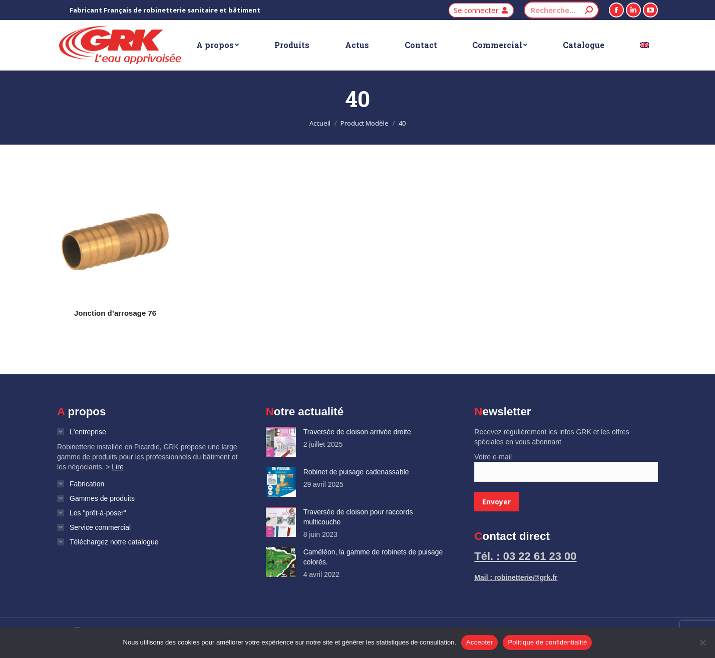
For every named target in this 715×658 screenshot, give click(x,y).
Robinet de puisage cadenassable (356, 472)
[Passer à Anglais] (644, 45)
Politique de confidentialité (547, 642)
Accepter (479, 642)
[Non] (702, 642)
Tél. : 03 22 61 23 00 (525, 556)
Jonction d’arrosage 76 (115, 313)
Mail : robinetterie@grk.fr (515, 577)
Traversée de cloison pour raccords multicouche (358, 517)
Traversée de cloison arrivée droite (357, 432)
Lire (117, 467)
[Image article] (281, 442)
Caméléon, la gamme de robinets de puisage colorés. (373, 557)
